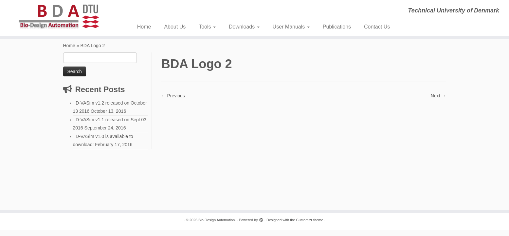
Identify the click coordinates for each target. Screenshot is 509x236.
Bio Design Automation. (217, 220)
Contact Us (377, 27)
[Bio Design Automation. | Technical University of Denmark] (59, 16)
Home (144, 27)
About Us (175, 27)
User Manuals (291, 27)
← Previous (173, 95)
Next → (438, 95)
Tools (207, 27)
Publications (337, 27)
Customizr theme (309, 220)
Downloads (244, 27)
